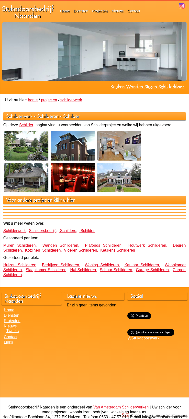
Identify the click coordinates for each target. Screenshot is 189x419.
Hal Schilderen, (83, 270)
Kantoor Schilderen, (142, 265)
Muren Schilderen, (20, 245)
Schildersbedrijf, (43, 231)
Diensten (81, 11)
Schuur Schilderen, (116, 270)
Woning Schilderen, (102, 265)
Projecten (100, 11)
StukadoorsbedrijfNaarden (27, 12)
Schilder (71, 116)
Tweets (12, 331)
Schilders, (68, 231)
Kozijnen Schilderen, (43, 250)
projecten (49, 100)
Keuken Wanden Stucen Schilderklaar (147, 86)
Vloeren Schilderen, (81, 250)
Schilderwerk (19, 116)
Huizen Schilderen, (20, 265)
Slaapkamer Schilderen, (46, 270)
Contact (134, 11)
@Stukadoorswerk (143, 338)
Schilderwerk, (15, 231)
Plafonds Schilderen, (104, 245)
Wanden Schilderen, (61, 245)
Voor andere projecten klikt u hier (40, 200)
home (33, 100)
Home (65, 11)
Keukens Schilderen (117, 250)
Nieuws (117, 11)
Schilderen (47, 116)
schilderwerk (71, 100)
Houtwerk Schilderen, (147, 245)
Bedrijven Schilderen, (61, 265)
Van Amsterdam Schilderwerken (121, 407)
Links (8, 342)
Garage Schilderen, (153, 270)
